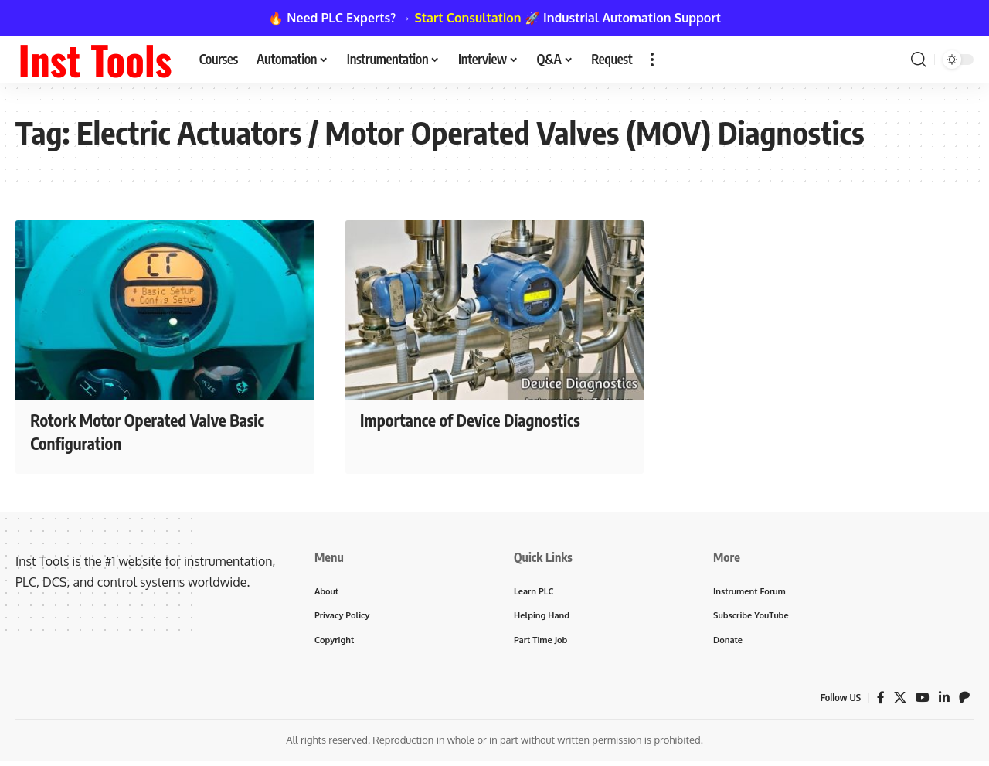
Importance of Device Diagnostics (476, 420)
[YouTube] (922, 696)
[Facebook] (881, 696)
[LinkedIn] (944, 696)
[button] (652, 59)
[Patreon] (964, 696)
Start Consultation (468, 18)
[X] (900, 696)
